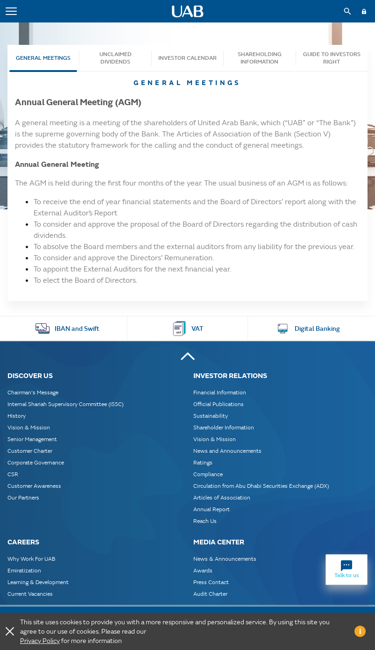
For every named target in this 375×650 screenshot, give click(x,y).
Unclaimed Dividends (115, 57)
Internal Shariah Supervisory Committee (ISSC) (65, 403)
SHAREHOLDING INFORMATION (260, 57)
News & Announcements (224, 558)
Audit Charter (210, 593)
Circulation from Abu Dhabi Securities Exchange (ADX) (261, 485)
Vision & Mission (28, 427)
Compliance (208, 474)
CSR (12, 474)
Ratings (202, 462)
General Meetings (43, 58)
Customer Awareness (34, 485)
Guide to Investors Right (332, 57)
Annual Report (211, 509)
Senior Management (32, 439)
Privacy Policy (40, 640)
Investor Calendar (187, 58)
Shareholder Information (223, 427)
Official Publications (218, 403)
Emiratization (24, 570)
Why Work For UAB (31, 558)
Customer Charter (29, 450)
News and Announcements (227, 450)
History (16, 415)
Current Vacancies (30, 593)
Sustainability (210, 415)
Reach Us (205, 520)
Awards (202, 570)
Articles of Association (221, 497)
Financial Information (219, 392)
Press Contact (211, 582)
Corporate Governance (35, 462)
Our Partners (23, 497)
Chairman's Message (32, 392)
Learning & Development (38, 582)
